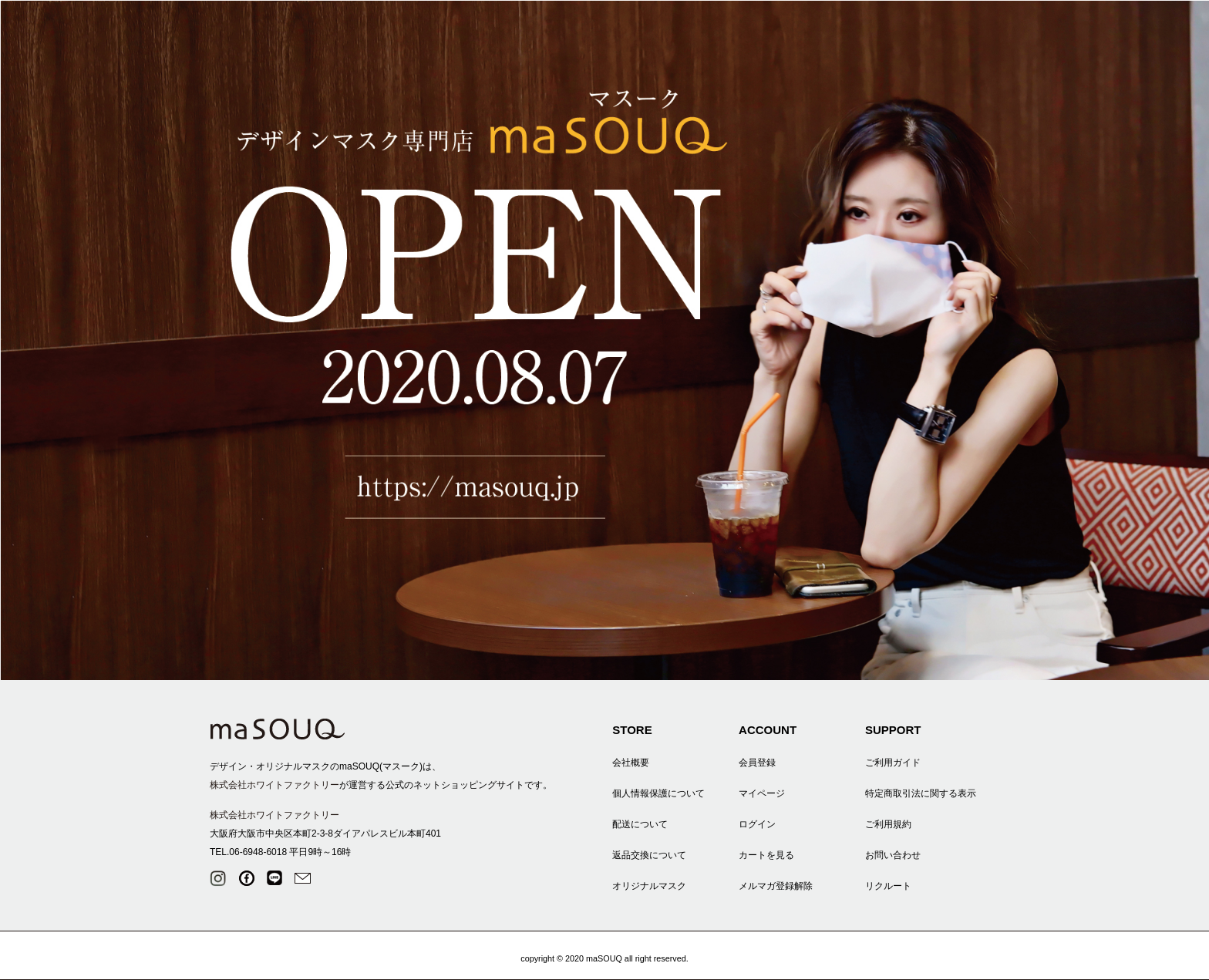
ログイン (757, 824)
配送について (640, 824)
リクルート (888, 886)
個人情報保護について (658, 793)
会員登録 (757, 762)
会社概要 (630, 762)
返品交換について (649, 855)
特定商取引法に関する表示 (920, 793)
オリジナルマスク (649, 886)
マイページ (762, 793)
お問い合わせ (893, 855)
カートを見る (766, 855)
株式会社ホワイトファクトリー (274, 785)
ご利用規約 (888, 824)
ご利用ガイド (893, 762)
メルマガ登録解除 (776, 886)
